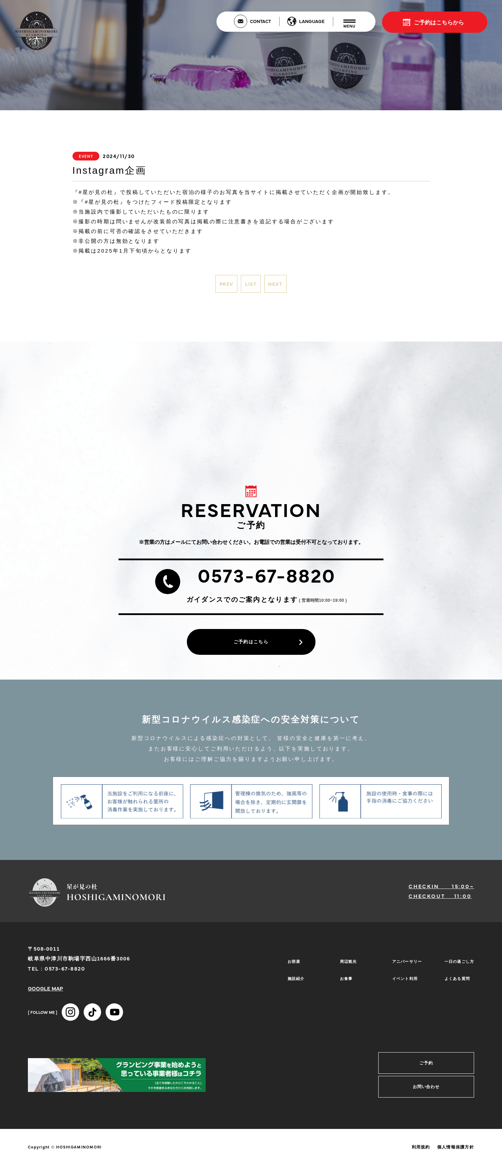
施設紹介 (292, 977)
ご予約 (426, 1068)
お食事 (342, 977)
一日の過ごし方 (456, 967)
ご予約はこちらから (439, 22)
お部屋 (289, 967)
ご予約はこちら (251, 646)
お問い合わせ (426, 1092)
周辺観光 (345, 967)
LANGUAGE (312, 21)
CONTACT (260, 21)
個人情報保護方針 (455, 1153)
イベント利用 (402, 977)
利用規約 (421, 1153)
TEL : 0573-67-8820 (56, 974)
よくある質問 (454, 977)
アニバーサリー (404, 967)
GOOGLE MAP (45, 994)
